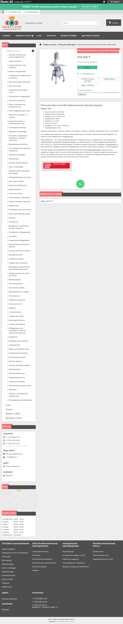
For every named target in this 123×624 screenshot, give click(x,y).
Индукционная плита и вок (103, 559)
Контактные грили (15, 193)
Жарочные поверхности (18, 185)
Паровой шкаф (7, 572)
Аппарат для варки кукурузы (19, 365)
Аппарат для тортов (16, 316)
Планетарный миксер (40, 551)
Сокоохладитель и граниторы (74, 563)
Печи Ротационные (16, 284)
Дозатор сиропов (15, 361)
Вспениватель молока (17, 357)
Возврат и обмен (69, 36)
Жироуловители (15, 369)
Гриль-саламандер (16, 167)
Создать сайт (18, 2)
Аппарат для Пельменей (18, 263)
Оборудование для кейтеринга (20, 400)
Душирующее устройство (18, 144)
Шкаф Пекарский (8, 549)
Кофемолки (13, 337)
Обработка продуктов (17, 300)
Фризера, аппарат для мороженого (76, 567)
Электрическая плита (101, 555)
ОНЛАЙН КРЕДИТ (90, 7)
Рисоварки (13, 236)
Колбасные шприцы (16, 259)
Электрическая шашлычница (20, 385)
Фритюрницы (14, 159)
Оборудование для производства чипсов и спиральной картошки (17, 330)
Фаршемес (13, 390)
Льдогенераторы (15, 61)
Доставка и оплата (91, 36)
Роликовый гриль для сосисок (20, 210)
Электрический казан (17, 373)
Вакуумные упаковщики (18, 131)
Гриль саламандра (9, 568)
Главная (6, 36)
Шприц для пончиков (17, 381)
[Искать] (97, 23)
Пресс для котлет (15, 304)
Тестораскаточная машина (42, 559)
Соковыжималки (15, 312)
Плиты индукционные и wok (19, 111)
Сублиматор (13, 222)
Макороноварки (8, 564)
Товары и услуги (23, 36)
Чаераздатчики (14, 345)
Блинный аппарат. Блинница (19, 202)
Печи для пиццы (15, 86)
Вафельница (7, 587)
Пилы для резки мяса (67, 45)
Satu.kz (72, 619)
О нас (39, 36)
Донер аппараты (15, 189)
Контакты (51, 36)
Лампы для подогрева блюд (19, 214)
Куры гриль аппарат (16, 181)
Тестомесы (36, 555)
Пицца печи (6, 557)
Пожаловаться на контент (65, 621)
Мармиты (12, 308)
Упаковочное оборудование (19, 240)
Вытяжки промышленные (18, 163)
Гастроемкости (14, 296)
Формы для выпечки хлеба (19, 349)
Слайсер (35, 570)
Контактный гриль (8, 575)
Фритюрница (6, 560)
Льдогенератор (68, 551)
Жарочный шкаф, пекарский (19, 82)
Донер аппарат (7, 579)
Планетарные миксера (17, 127)
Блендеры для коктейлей (18, 341)
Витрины (12, 218)
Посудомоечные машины (18, 353)
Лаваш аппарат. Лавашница (19, 197)
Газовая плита (98, 551)
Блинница (5, 583)
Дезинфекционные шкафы (19, 292)
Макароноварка (15, 280)
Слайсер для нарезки (17, 324)
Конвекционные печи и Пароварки (15, 553)
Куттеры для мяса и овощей (19, 251)
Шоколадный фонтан (17, 320)
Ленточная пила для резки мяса (44, 563)
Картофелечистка (15, 255)
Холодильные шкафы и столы (74, 555)
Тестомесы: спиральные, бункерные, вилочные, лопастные (18, 138)
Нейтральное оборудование (19, 96)
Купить (87, 67)
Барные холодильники (17, 71)
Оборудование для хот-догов (20, 177)
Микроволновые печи (17, 377)
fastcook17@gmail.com (14, 454)
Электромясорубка (39, 567)
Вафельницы (14, 206)
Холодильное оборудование (19, 232)
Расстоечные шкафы (17, 288)
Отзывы (9, 409)
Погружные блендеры (17, 155)
